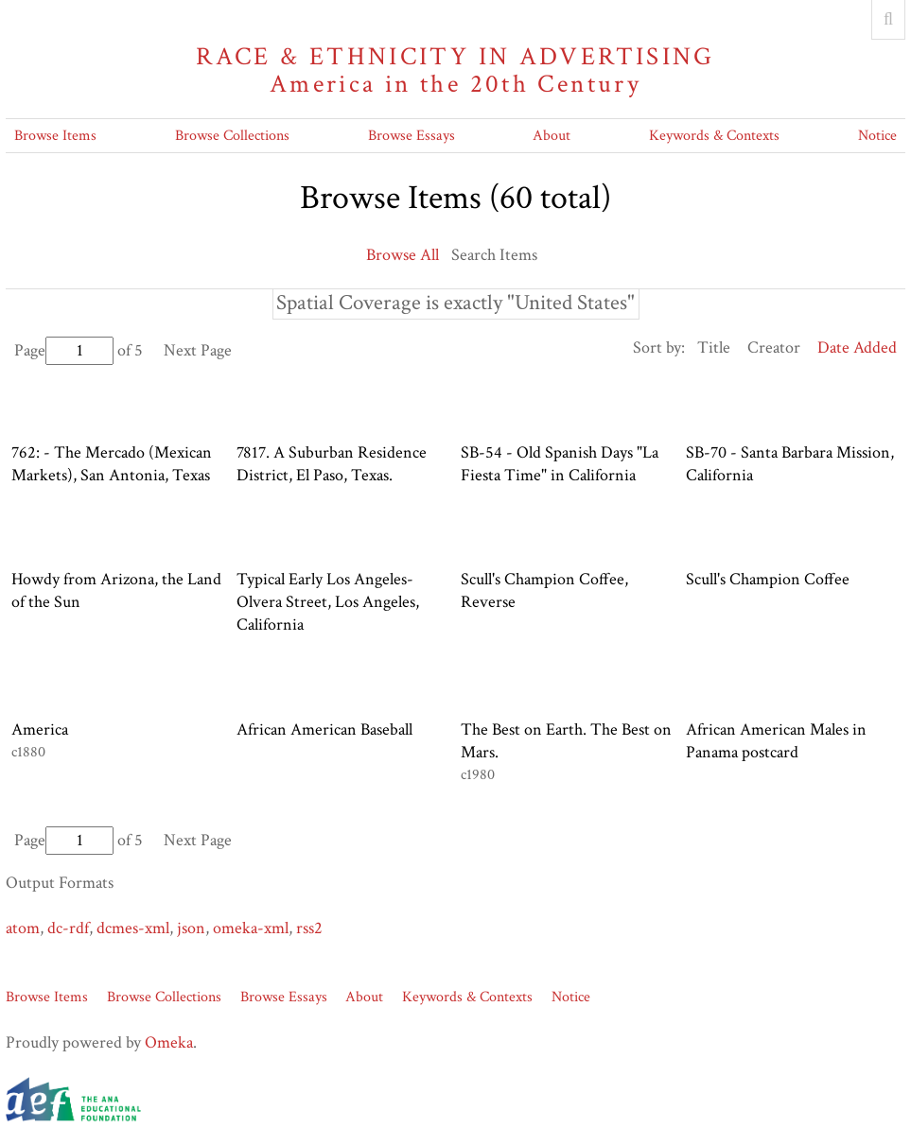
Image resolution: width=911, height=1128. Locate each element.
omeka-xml (251, 928)
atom (23, 928)
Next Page (198, 350)
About (551, 136)
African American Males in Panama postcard (776, 741)
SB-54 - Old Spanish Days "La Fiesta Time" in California (559, 464)
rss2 (309, 928)
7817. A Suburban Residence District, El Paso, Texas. (332, 464)
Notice (877, 136)
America (39, 729)
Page (64, 350)
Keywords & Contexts (714, 136)
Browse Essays (411, 136)
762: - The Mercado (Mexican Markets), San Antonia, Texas (111, 464)
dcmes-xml (132, 928)
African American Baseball (324, 729)
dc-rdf (68, 928)
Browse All (402, 255)
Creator (773, 347)
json (191, 928)
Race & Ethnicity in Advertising (455, 70)
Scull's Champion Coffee (768, 579)
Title (713, 347)
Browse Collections (232, 136)
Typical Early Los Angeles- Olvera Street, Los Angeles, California (328, 601)
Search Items (494, 255)
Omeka (169, 1042)
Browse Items (55, 136)
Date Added (857, 347)
